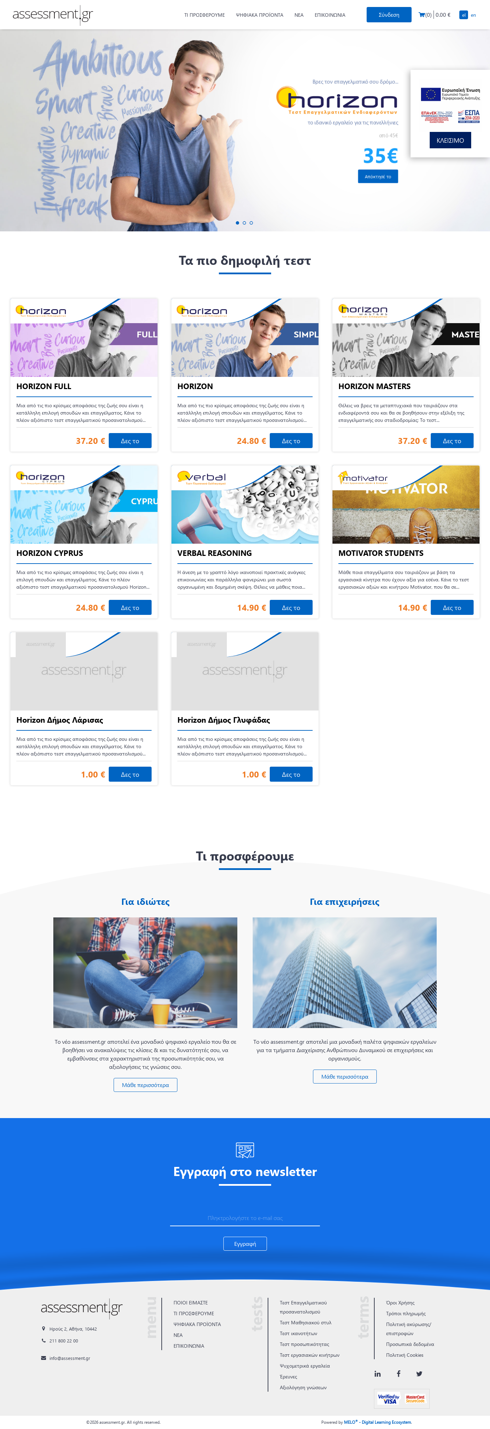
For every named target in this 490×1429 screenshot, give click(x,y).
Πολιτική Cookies (404, 1355)
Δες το (130, 440)
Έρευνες (288, 1376)
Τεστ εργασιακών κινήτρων (309, 1355)
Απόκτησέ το (378, 176)
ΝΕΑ (299, 15)
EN (473, 15)
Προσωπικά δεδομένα (410, 1344)
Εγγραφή (245, 1243)
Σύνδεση (389, 14)
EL (464, 15)
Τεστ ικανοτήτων (298, 1333)
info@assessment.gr (69, 1358)
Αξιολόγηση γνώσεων (303, 1387)
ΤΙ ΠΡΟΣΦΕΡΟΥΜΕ (204, 15)
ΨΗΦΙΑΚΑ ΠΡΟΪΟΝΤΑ (259, 15)
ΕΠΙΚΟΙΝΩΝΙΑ (330, 15)
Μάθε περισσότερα (145, 1084)
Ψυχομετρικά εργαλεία (305, 1365)
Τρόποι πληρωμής (406, 1313)
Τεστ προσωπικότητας (304, 1344)
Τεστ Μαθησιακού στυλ (305, 1322)
